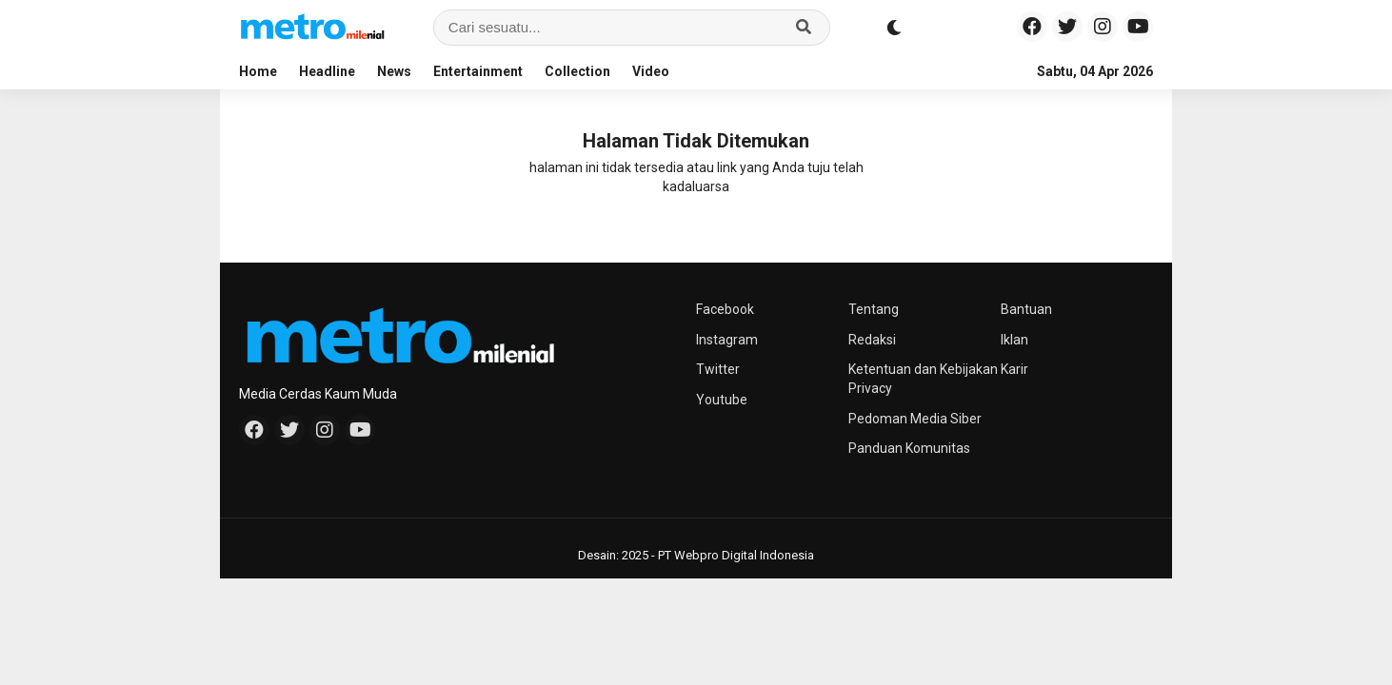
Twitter (718, 369)
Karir (1014, 369)
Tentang (873, 309)
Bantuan (1026, 309)
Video (650, 71)
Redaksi (872, 339)
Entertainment (478, 71)
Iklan (1014, 339)
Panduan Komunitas (909, 448)
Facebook (725, 309)
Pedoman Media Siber (915, 418)
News (394, 71)
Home (258, 71)
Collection (577, 71)
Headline (327, 71)
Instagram (727, 339)
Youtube (721, 399)
